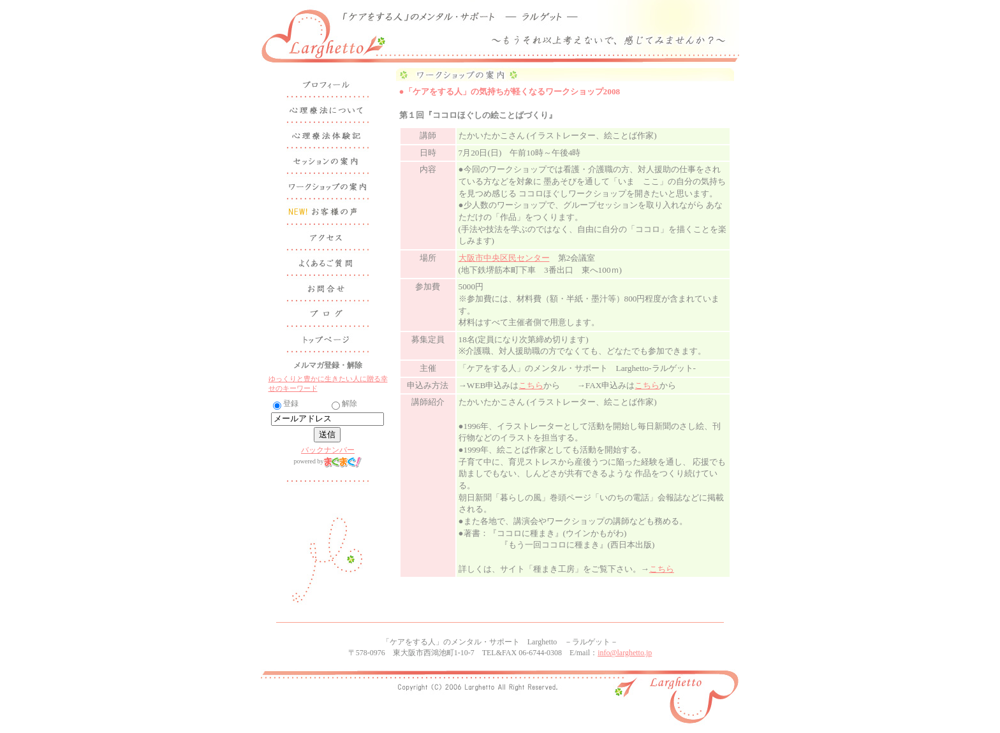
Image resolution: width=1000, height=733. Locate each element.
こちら (530, 385)
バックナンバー (328, 450)
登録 (285, 403)
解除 (344, 403)
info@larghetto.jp (625, 652)
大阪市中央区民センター (504, 258)
